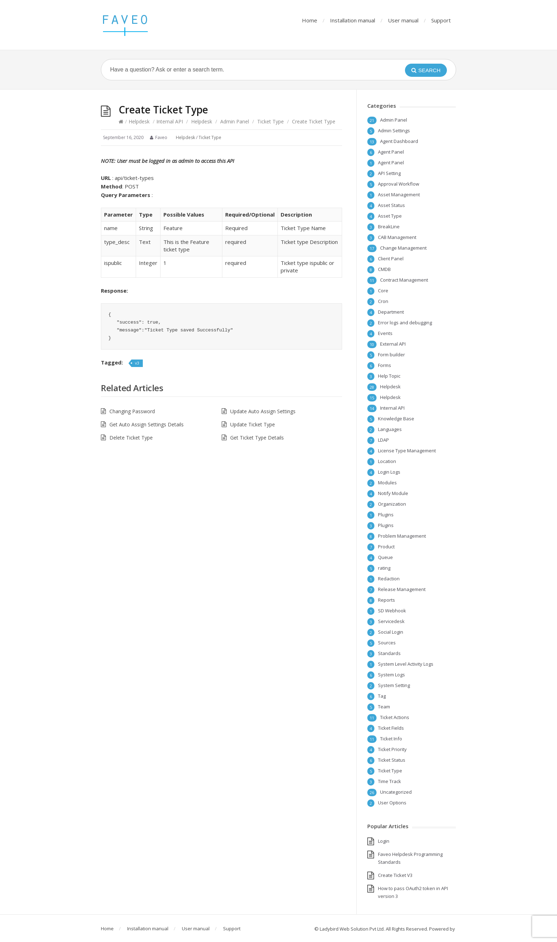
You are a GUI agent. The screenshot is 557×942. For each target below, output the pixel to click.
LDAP (383, 440)
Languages (390, 429)
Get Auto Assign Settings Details (146, 424)
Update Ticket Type (252, 424)
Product (386, 546)
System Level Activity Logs (405, 664)
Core (383, 290)
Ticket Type (270, 121)
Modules (387, 482)
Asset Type (390, 216)
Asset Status (391, 205)
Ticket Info (391, 738)
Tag (382, 696)
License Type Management (407, 450)
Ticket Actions (394, 717)
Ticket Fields (391, 728)
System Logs (391, 674)
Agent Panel (391, 152)
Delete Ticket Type (131, 437)
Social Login (390, 632)
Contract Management (404, 280)
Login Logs (389, 472)
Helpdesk (139, 121)
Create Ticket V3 (395, 875)
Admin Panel (234, 121)
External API (393, 344)
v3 (137, 363)
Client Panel (391, 258)
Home (309, 20)
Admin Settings (394, 130)
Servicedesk (391, 621)
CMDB (384, 269)
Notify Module (393, 493)
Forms (384, 365)
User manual (403, 20)
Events (385, 333)
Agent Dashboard (399, 141)
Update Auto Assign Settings (263, 411)
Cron (383, 301)
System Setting (394, 685)
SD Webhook (392, 610)
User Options (392, 802)
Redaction (389, 578)
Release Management (402, 589)
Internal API (169, 121)
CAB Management (397, 237)
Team (384, 706)
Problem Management (402, 536)
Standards (389, 653)
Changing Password (132, 411)
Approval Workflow (398, 184)
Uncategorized (396, 792)
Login (383, 841)
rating (384, 568)
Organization (392, 504)
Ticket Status (391, 760)
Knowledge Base (396, 418)
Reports (386, 600)
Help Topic (389, 376)
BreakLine (389, 226)
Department (391, 312)
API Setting (389, 173)
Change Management (403, 248)
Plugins (386, 514)
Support (441, 20)
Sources (387, 642)
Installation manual (352, 20)
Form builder (391, 354)
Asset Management (399, 194)
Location (387, 461)
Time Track (389, 781)
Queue (385, 557)
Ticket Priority (392, 749)
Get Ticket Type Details (257, 437)
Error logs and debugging (405, 322)
